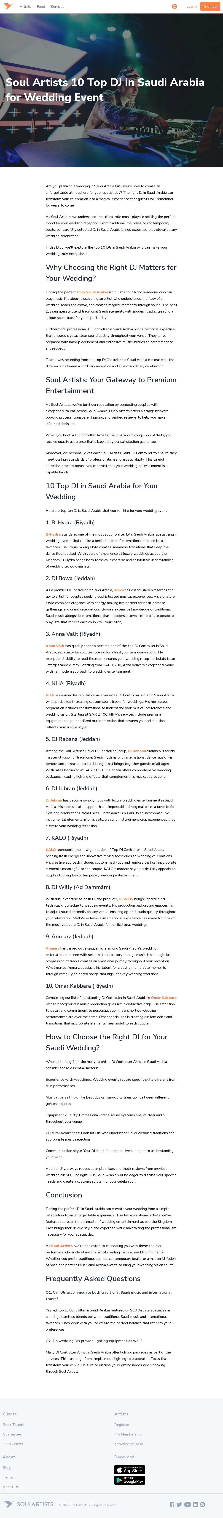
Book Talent (13, 1424)
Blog (7, 1467)
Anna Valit (55, 646)
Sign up (210, 6)
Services (57, 6)
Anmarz (52, 948)
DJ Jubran (54, 800)
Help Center (13, 1444)
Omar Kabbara (164, 997)
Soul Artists (62, 1246)
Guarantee (12, 1434)
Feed (41, 6)
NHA (50, 695)
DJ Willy (126, 899)
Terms (8, 1477)
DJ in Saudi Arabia (92, 292)
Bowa (119, 590)
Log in (192, 6)
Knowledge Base (128, 1444)
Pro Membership (128, 1434)
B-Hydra (53, 534)
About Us (11, 1487)
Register (121, 1424)
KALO (51, 849)
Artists (25, 6)
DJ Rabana (137, 751)
